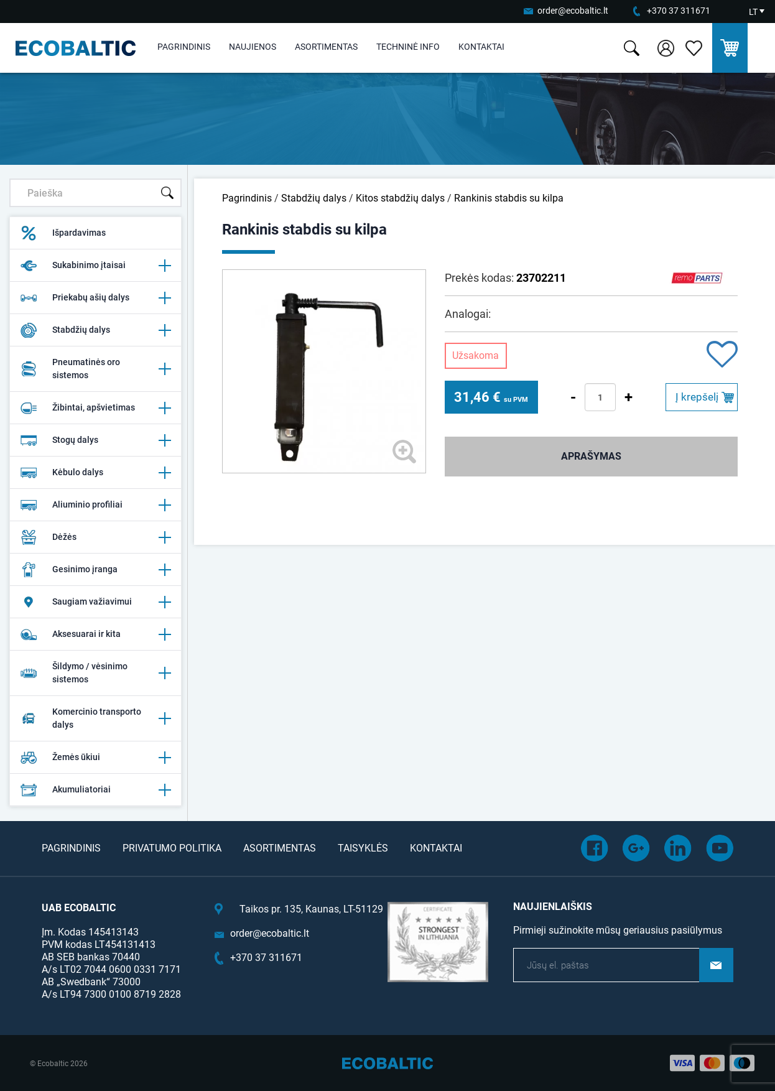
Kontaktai (481, 47)
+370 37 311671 (678, 11)
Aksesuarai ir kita (95, 634)
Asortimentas (326, 47)
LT (753, 12)
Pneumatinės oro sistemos (95, 368)
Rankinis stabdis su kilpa (509, 198)
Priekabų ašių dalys (95, 297)
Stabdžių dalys (95, 330)
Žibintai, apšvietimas (95, 408)
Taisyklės (363, 848)
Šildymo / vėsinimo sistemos (95, 672)
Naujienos (252, 47)
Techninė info (408, 47)
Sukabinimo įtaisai (95, 265)
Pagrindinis (183, 47)
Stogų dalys (95, 440)
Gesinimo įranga (95, 569)
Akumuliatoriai (95, 789)
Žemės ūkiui (95, 757)
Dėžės (95, 537)
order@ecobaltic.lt (572, 11)
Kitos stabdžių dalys (400, 198)
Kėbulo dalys (95, 472)
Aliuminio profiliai (95, 505)
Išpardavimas (62, 233)
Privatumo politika (172, 848)
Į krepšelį (696, 397)
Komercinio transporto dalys (95, 718)
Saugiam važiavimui (95, 602)
